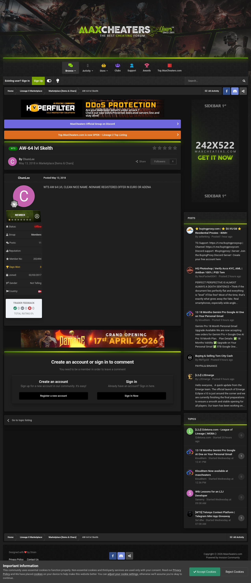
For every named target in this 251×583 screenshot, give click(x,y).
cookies (38, 574)
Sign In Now (131, 395)
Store (103, 70)
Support (131, 70)
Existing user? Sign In (17, 80)
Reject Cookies (234, 571)
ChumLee (28, 159)
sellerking (204, 236)
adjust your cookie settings (123, 574)
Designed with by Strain (22, 552)
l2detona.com (203, 437)
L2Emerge (204, 379)
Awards (147, 70)
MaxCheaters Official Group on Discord (92, 123)
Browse (69, 70)
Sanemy (199, 499)
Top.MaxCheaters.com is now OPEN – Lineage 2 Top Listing (92, 134)
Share (141, 161)
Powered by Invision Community (223, 557)
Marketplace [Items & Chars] (56, 163)
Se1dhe (199, 520)
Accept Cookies (204, 571)
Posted (222, 236)
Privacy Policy (16, 559)
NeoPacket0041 (208, 276)
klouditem (204, 320)
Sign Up (38, 80)
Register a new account (53, 395)
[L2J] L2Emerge (204, 375)
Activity (87, 70)
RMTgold (204, 359)
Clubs (118, 70)
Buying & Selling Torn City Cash (214, 355)
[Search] (203, 81)
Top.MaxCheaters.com (170, 70)
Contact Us (33, 559)
